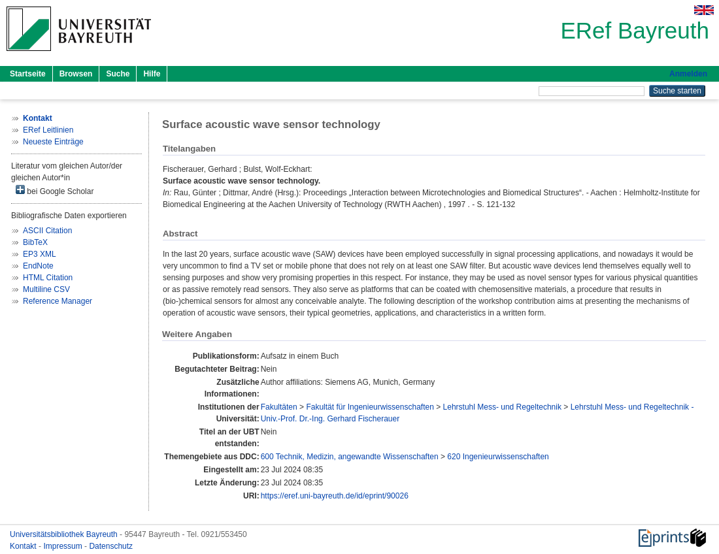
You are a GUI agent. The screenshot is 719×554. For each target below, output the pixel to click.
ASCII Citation (47, 230)
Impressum (63, 546)
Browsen (76, 73)
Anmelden (688, 73)
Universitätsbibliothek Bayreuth (65, 534)
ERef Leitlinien (48, 130)
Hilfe (151, 73)
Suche (117, 73)
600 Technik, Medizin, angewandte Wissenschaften (350, 456)
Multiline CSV (46, 289)
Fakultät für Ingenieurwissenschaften (369, 407)
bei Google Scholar (54, 190)
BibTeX (35, 242)
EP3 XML (39, 254)
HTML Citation (48, 277)
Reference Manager (57, 301)
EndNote (38, 265)
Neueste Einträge (53, 141)
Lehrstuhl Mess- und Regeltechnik (502, 407)
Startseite (28, 73)
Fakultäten (279, 407)
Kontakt (24, 546)
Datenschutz (111, 546)
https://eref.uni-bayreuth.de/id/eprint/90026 (335, 495)
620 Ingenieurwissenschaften (497, 456)
